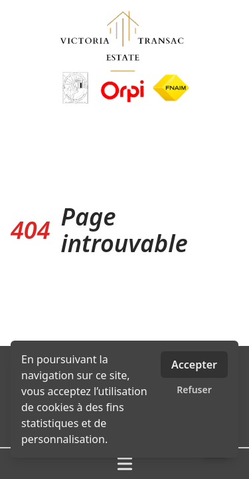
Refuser (194, 389)
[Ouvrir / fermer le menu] (124, 463)
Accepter (194, 364)
